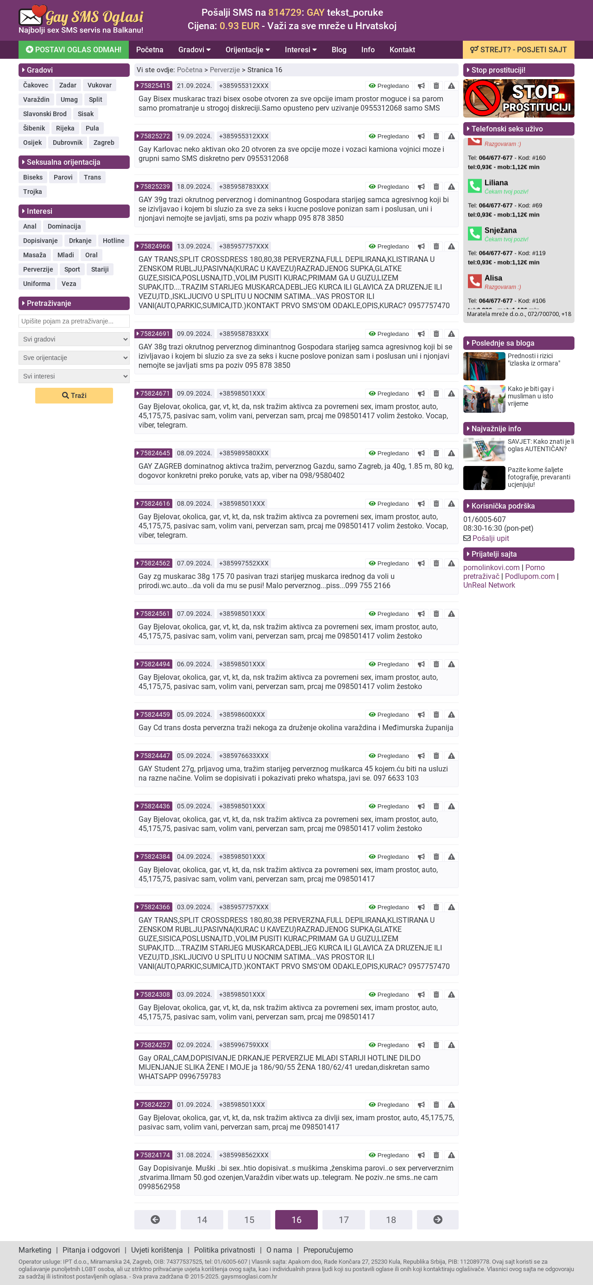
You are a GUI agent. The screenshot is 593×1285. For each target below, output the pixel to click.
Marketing (35, 1250)
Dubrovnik (67, 142)
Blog (339, 49)
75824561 (155, 613)
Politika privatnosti (224, 1250)
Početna (150, 49)
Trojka (32, 191)
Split (95, 99)
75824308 (155, 994)
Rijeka (65, 128)
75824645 (155, 453)
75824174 (155, 1155)
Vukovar (100, 85)
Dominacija (64, 226)
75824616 (155, 503)
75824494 (155, 664)
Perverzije (38, 269)
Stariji (100, 269)
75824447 (155, 755)
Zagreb (104, 142)
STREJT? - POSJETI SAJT (518, 49)
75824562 (155, 563)
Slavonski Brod (45, 114)
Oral (91, 255)
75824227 (155, 1104)
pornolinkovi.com (491, 567)
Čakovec (35, 85)
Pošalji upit (491, 538)
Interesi (301, 49)
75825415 (155, 85)
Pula (92, 128)
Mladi (65, 255)
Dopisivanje (40, 240)
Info (368, 49)
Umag (69, 99)
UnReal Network (489, 585)
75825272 (155, 136)
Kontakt (402, 49)
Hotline (114, 240)
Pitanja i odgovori (91, 1250)
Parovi (63, 177)
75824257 (155, 1045)
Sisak (86, 114)
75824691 (155, 333)
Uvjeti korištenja (157, 1250)
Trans (92, 177)
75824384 (155, 856)
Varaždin (36, 99)
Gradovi (194, 49)
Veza (69, 283)
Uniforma (36, 283)
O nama (279, 1250)
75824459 (155, 714)
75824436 (155, 806)
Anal (30, 226)
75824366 (155, 907)
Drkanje (80, 240)
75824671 (155, 393)
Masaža (34, 255)
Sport (72, 269)
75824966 (155, 246)
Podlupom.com (530, 576)
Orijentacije (248, 49)
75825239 (155, 186)
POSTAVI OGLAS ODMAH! (73, 49)
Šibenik (34, 128)
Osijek (32, 142)
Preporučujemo (328, 1250)
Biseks (33, 177)
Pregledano (389, 85)
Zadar (67, 85)
